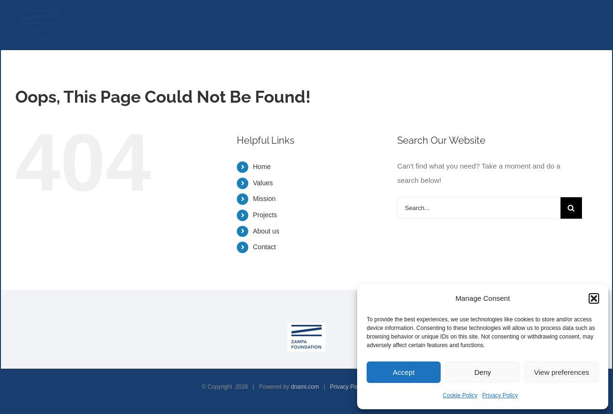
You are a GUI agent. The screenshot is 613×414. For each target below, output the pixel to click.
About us (266, 231)
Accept (404, 372)
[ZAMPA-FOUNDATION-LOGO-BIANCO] (40, 11)
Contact (264, 247)
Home (262, 166)
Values (263, 183)
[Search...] (478, 208)
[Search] (571, 208)
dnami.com (305, 386)
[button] (594, 298)
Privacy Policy (500, 395)
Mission (264, 198)
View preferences (562, 372)
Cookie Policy (460, 395)
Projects (265, 215)
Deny (482, 372)
